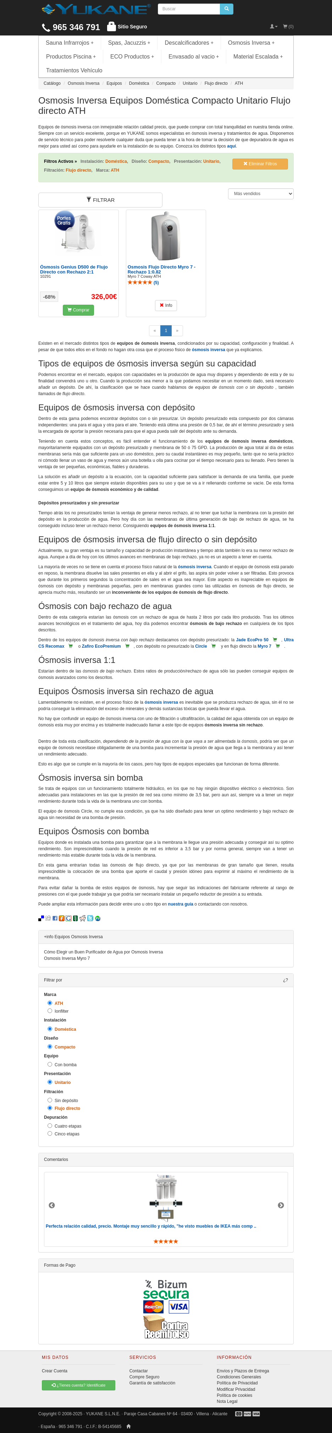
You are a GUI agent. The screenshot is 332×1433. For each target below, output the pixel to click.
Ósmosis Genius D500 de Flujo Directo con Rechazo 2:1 (74, 269)
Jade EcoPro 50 (252, 639)
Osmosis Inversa (251, 42)
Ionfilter (58, 1011)
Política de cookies (234, 1395)
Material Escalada (258, 56)
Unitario (59, 1082)
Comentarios (56, 1159)
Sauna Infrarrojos (70, 42)
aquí (231, 146)
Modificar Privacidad (236, 1389)
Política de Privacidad (237, 1383)
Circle (201, 646)
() (143, 282)
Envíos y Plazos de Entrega (243, 1370)
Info (166, 305)
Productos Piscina (71, 56)
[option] (166, 1209)
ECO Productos (132, 56)
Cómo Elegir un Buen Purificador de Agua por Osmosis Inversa (103, 952)
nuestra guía (180, 904)
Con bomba (62, 1064)
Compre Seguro (144, 1376)
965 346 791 (71, 27)
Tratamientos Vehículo (74, 70)
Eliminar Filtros (260, 163)
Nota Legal (227, 1401)
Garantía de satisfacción (152, 1383)
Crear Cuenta (54, 1370)
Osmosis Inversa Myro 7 (67, 958)
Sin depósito (63, 1100)
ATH (55, 1003)
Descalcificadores (189, 42)
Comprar (78, 310)
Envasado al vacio (193, 56)
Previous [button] (51, 1205)
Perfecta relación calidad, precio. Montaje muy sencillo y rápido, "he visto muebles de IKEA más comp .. (151, 1226)
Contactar (138, 1370)
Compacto (62, 1047)
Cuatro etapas (64, 1126)
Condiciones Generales (239, 1376)
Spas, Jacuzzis (129, 42)
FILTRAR (100, 200)
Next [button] (280, 1205)
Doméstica (62, 1029)
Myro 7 (264, 646)
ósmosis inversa (208, 349)
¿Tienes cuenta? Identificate (78, 1385)
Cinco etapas (63, 1133)
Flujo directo (64, 1108)
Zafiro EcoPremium (101, 646)
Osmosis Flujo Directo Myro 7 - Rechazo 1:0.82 (161, 269)
